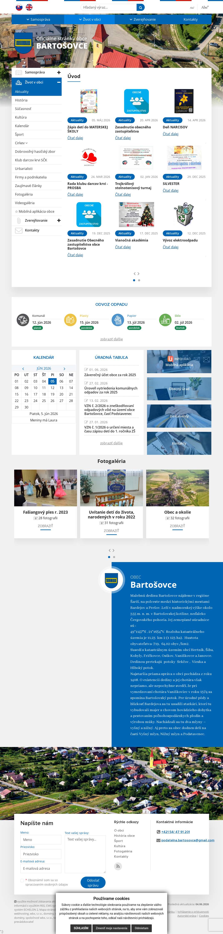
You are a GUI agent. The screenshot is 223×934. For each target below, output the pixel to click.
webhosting (21, 913)
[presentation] (135, 273)
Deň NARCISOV (175, 127)
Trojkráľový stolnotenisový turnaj (133, 185)
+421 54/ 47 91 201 (175, 832)
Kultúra (21, 117)
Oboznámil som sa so (46, 882)
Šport (19, 134)
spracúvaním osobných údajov (46, 884)
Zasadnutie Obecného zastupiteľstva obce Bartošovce (85, 244)
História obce (124, 835)
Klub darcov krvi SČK (31, 160)
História (21, 100)
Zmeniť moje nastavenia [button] (111, 928)
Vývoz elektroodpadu (180, 240)
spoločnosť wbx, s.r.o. (39, 918)
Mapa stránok (48, 909)
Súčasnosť (23, 108)
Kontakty (191, 19)
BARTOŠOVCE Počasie (44, 439)
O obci (119, 830)
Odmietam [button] (141, 928)
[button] (38, 19)
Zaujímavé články (28, 185)
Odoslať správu (93, 883)
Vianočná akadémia (131, 240)
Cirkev (21, 143)
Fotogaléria (24, 194)
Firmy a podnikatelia (31, 177)
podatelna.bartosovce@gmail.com (187, 840)
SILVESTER (171, 183)
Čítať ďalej (75, 138)
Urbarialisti (23, 168)
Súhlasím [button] (81, 928)
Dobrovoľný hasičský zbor (35, 151)
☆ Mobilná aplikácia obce (34, 211)
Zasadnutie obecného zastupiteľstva (133, 129)
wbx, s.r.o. (36, 913)
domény (49, 913)
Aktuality (22, 91)
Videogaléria (25, 203)
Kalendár (22, 126)
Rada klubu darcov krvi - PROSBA (87, 185)
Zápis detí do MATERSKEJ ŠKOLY (87, 129)
